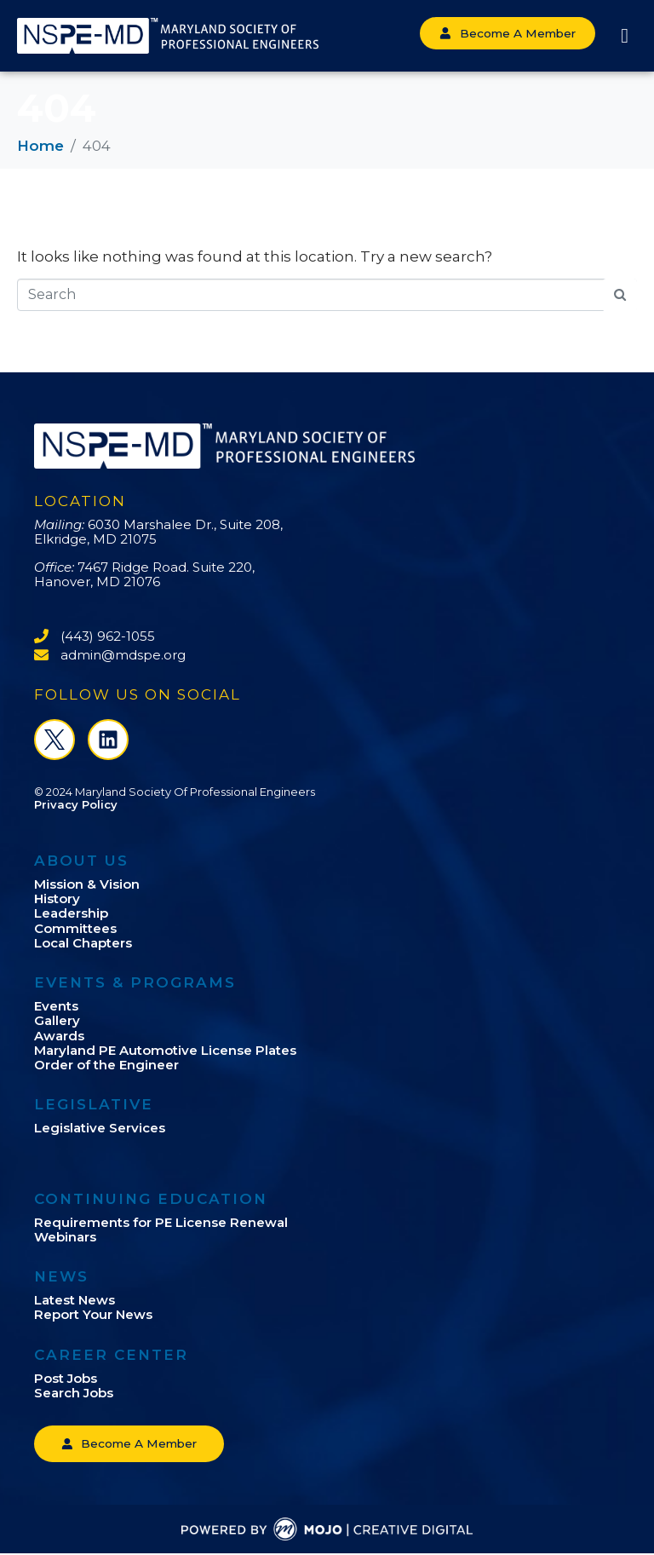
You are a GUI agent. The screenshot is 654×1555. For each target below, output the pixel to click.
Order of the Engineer (106, 1065)
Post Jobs (65, 1378)
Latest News (74, 1300)
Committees (75, 928)
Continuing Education (150, 1198)
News (61, 1276)
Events (56, 1006)
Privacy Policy (76, 804)
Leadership (71, 913)
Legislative (93, 1104)
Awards (59, 1036)
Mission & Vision (87, 884)
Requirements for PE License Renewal (161, 1222)
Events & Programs (135, 982)
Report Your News (93, 1314)
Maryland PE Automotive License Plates (165, 1050)
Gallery (57, 1020)
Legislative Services (99, 1128)
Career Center (111, 1354)
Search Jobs (73, 1393)
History (57, 898)
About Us (81, 860)
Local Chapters (83, 943)
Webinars (65, 1237)
